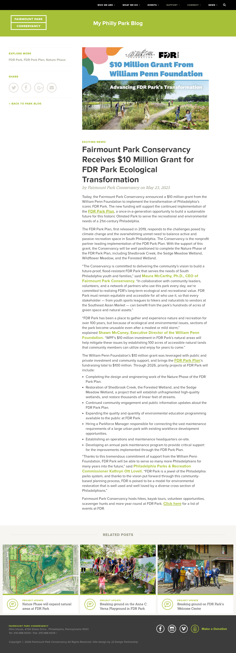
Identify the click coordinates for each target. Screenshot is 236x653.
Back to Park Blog (25, 103)
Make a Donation (209, 629)
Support (172, 5)
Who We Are (105, 5)
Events (152, 5)
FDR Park (15, 60)
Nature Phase (56, 60)
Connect (193, 5)
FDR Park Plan (34, 60)
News (211, 5)
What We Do (130, 5)
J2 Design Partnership (124, 642)
